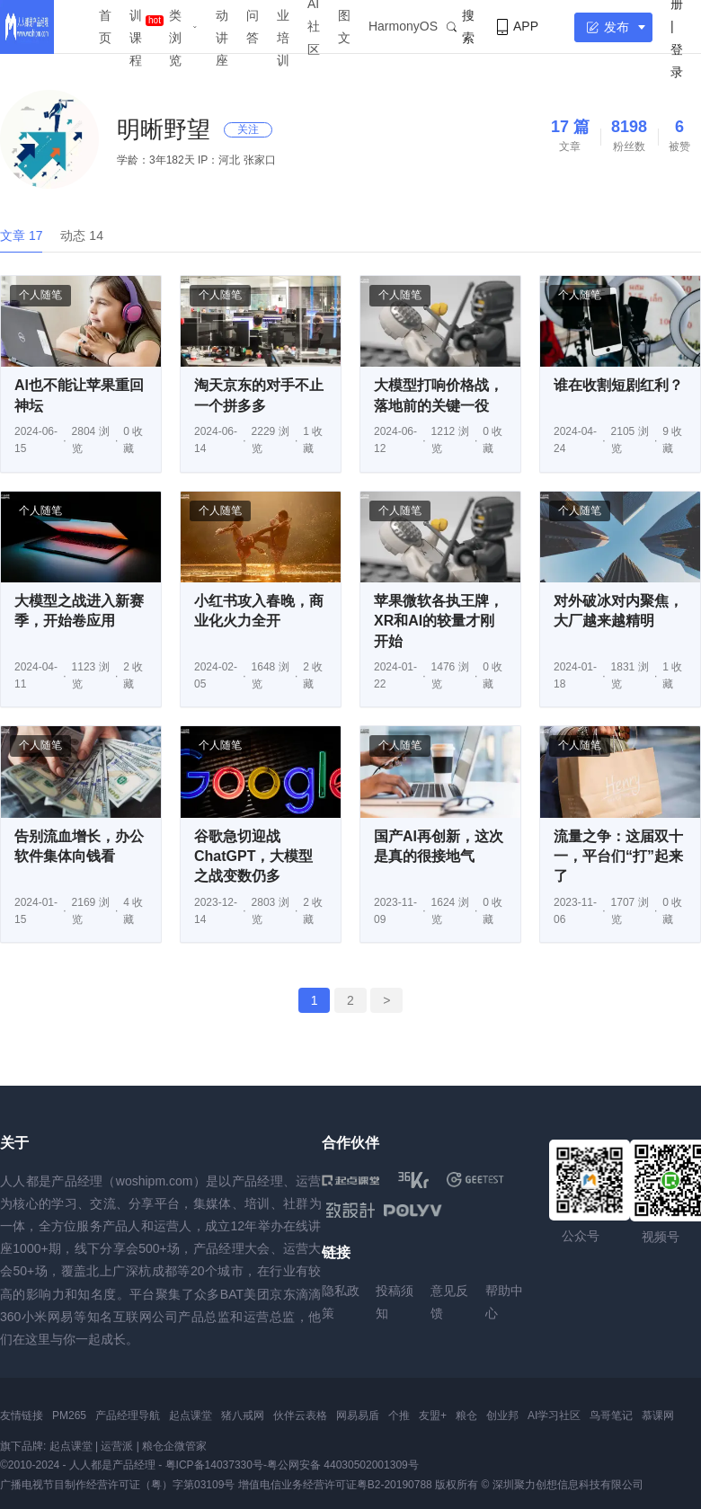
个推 (399, 1415)
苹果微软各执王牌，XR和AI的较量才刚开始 (438, 621)
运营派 (117, 1446)
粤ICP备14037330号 (214, 1465)
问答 (252, 26)
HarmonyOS (403, 26)
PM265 (69, 1415)
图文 (344, 26)
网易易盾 (357, 1415)
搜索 (461, 26)
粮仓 (466, 1415)
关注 (248, 129)
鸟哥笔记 (611, 1415)
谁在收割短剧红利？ (618, 385)
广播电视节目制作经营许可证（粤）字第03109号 (117, 1484)
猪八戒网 (242, 1415)
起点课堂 (190, 1415)
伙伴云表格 (300, 1415)
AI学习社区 (554, 1415)
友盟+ (433, 1415)
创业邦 (502, 1415)
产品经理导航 (127, 1415)
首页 (105, 26)
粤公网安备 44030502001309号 (343, 1465)
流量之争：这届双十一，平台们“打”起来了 (618, 856)
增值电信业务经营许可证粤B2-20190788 (335, 1484)
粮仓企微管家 (174, 1446)
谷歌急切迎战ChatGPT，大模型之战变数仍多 (253, 856)
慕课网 (658, 1415)
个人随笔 (40, 294)
